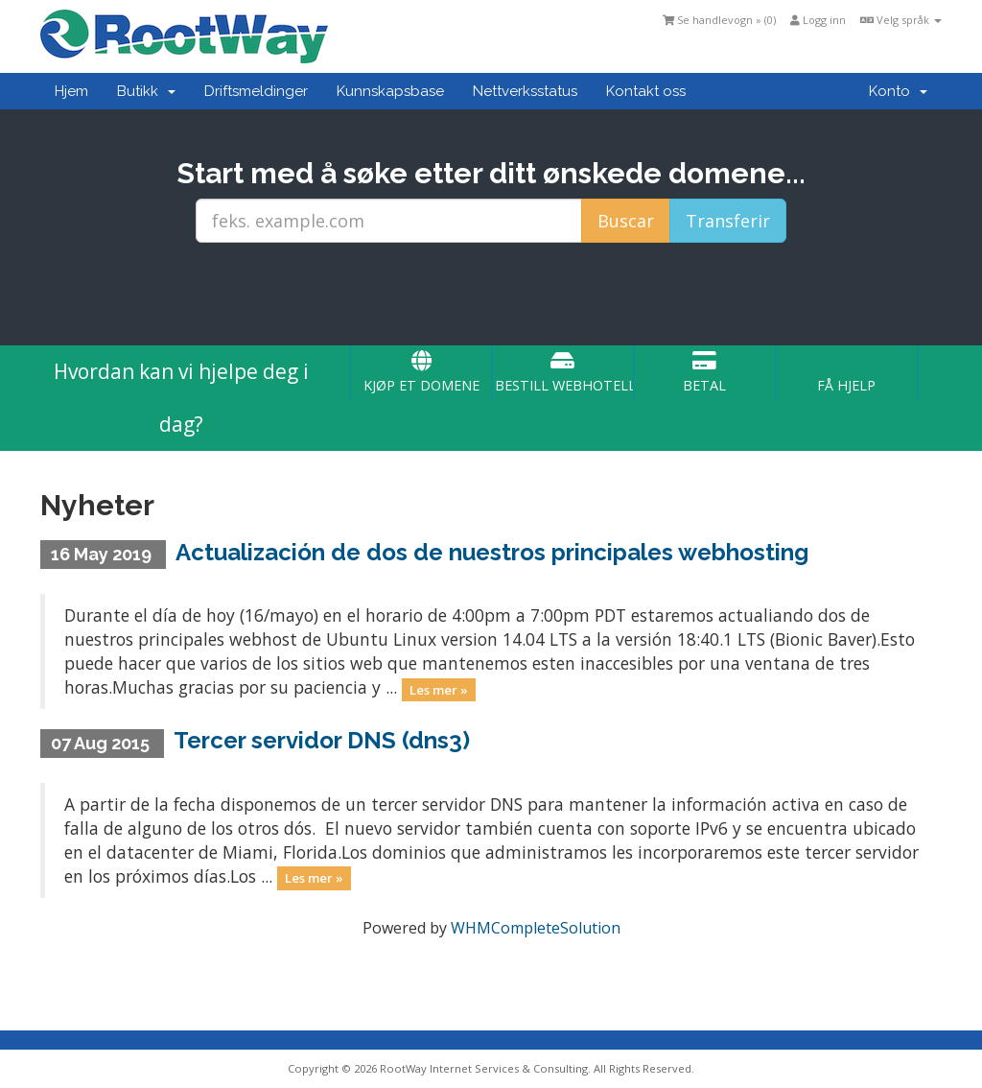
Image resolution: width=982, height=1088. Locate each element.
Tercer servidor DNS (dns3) (322, 740)
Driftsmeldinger (256, 91)
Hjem (71, 91)
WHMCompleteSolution (535, 927)
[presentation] (491, 294)
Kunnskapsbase (390, 91)
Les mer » (438, 689)
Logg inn (818, 19)
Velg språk (901, 19)
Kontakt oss (646, 91)
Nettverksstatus (525, 91)
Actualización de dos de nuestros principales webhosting (491, 552)
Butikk (146, 91)
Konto (898, 91)
